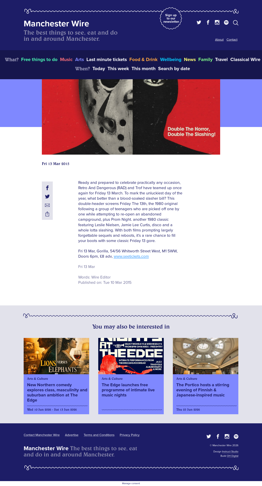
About (219, 40)
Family (205, 59)
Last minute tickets (106, 59)
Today (98, 69)
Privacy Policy (130, 435)
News (190, 59)
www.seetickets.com (131, 256)
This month (144, 69)
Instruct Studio (230, 451)
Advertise (71, 435)
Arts (79, 59)
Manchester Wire (56, 24)
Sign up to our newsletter (171, 18)
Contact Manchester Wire (42, 435)
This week (118, 69)
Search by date (174, 69)
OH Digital (232, 455)
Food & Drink (143, 59)
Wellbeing (170, 59)
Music (66, 59)
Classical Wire (245, 59)
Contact (232, 40)
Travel (221, 59)
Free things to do (39, 59)
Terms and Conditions (99, 435)
